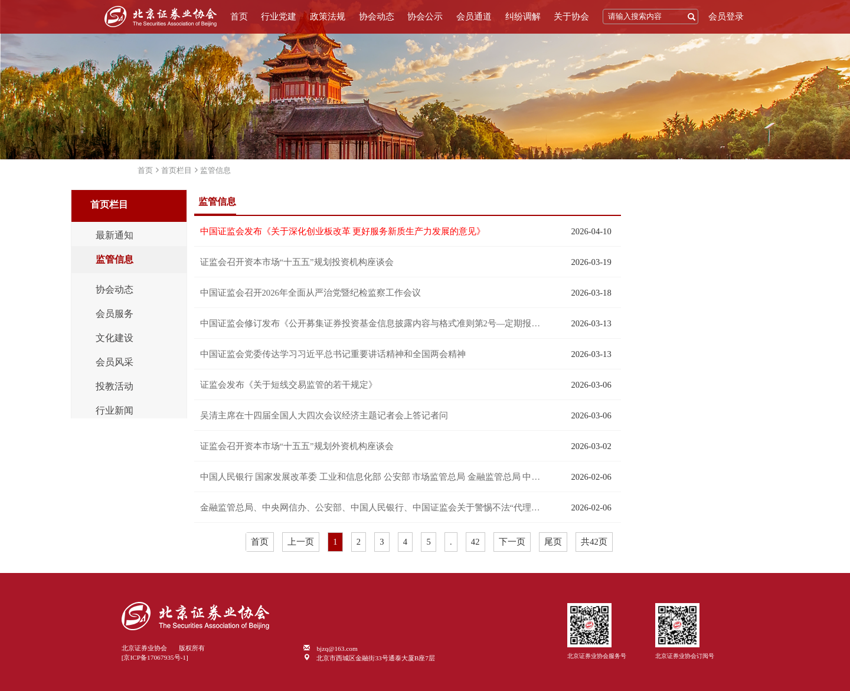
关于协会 (571, 16)
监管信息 (215, 170)
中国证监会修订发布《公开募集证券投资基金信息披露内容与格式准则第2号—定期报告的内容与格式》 (373, 323)
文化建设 (114, 338)
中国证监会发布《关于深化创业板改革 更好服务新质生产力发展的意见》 (343, 231)
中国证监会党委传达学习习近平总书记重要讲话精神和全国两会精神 (333, 354)
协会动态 (376, 16)
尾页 (553, 541)
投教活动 (114, 386)
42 (475, 541)
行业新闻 (114, 410)
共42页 (594, 541)
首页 (239, 16)
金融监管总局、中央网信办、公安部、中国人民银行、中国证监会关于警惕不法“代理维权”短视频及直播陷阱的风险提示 (373, 507)
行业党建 (278, 16)
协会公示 (425, 16)
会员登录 (726, 16)
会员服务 (114, 314)
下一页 (512, 541)
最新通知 (114, 235)
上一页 (300, 541)
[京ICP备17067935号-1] (155, 657)
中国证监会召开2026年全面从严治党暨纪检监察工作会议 (310, 292)
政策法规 (327, 16)
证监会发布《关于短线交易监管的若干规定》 (288, 384)
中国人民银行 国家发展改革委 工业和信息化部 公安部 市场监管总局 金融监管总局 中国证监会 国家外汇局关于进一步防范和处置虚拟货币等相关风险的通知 (373, 477)
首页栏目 (176, 170)
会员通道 (474, 16)
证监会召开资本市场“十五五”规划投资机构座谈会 (297, 262)
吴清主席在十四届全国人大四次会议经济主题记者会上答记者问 (324, 415)
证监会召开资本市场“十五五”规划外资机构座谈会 (297, 446)
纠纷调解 (523, 16)
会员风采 (114, 362)
